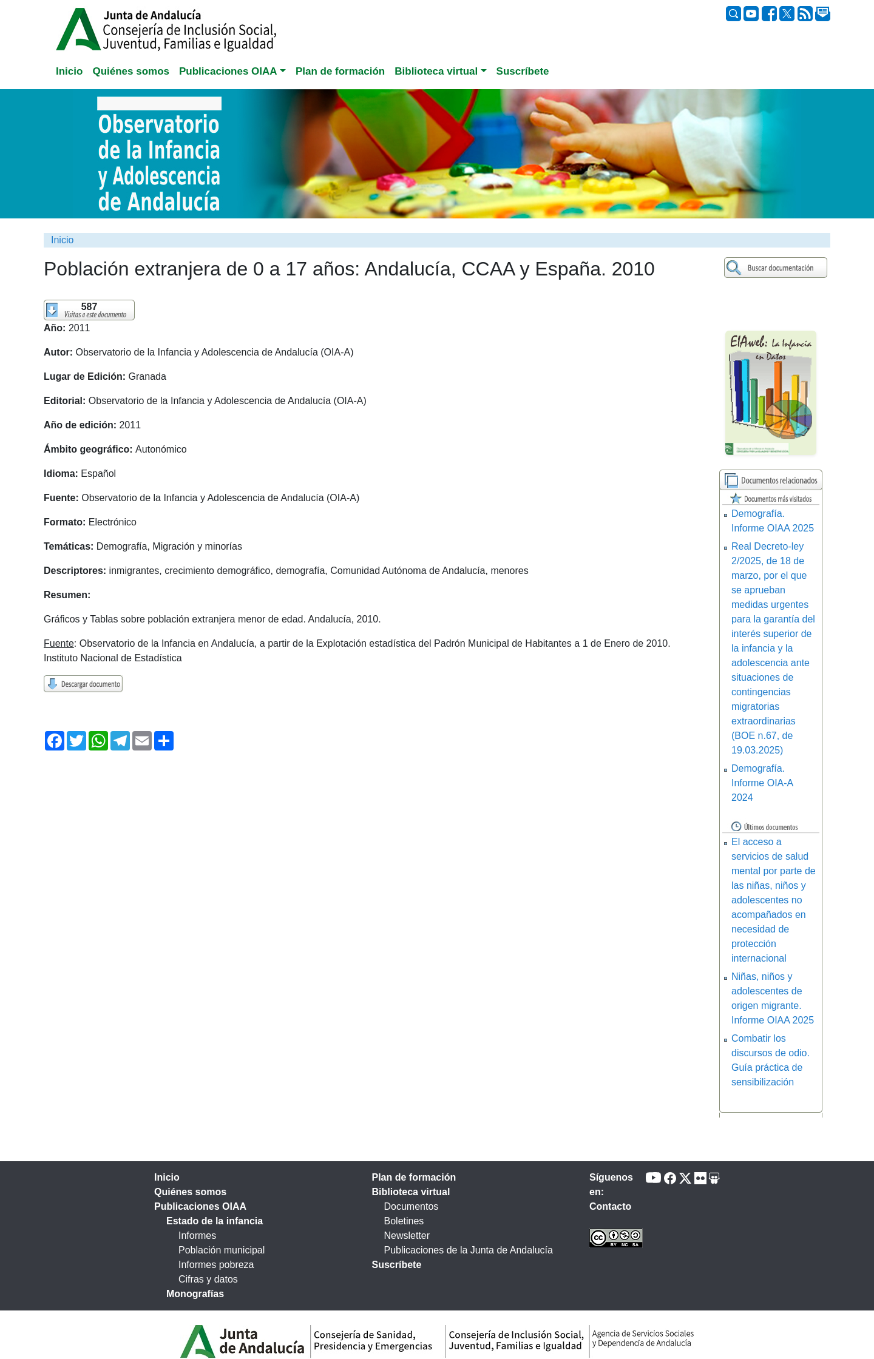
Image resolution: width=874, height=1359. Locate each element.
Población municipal (221, 1250)
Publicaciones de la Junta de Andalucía (468, 1250)
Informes (197, 1235)
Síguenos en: (611, 1184)
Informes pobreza (216, 1265)
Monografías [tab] (195, 1294)
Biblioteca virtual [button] (436, 71)
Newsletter (407, 1235)
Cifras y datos (208, 1279)
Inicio (62, 240)
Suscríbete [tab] (522, 71)
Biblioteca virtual (411, 1192)
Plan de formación (414, 1177)
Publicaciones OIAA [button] (228, 71)
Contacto (610, 1206)
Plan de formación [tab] (340, 71)
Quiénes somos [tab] (130, 71)
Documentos (411, 1206)
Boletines (404, 1221)
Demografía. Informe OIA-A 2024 (762, 783)
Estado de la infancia (214, 1221)
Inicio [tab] (69, 71)
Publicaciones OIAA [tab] (200, 1206)
